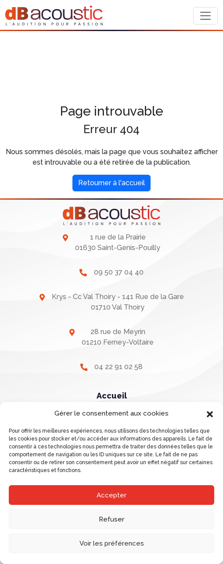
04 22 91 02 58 (118, 367)
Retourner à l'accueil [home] (111, 183)
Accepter (111, 495)
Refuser (111, 519)
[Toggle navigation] (205, 16)
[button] (209, 413)
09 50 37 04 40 (119, 272)
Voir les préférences (111, 543)
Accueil (112, 395)
